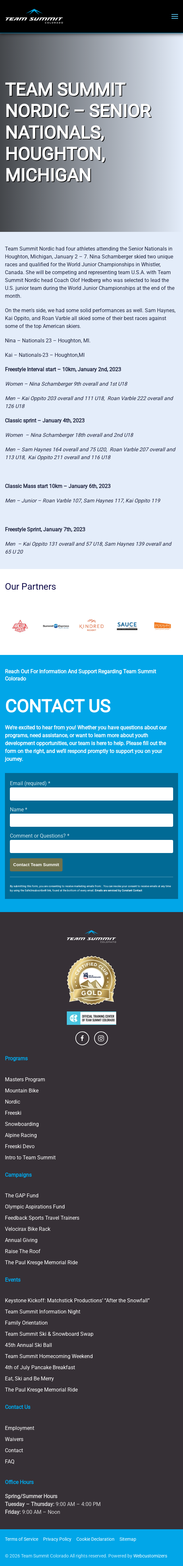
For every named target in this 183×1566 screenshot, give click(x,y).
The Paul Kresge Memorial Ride (41, 1262)
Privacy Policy (57, 1539)
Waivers (14, 1439)
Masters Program (25, 1079)
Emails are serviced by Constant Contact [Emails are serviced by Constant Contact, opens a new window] (118, 890)
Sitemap (127, 1539)
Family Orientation (26, 1323)
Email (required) (30, 783)
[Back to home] (34, 16)
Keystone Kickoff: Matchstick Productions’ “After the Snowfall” (77, 1300)
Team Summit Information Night (42, 1312)
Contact (14, 1450)
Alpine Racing (21, 1135)
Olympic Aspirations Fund (35, 1207)
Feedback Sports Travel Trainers (42, 1218)
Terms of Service (21, 1539)
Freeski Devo (20, 1146)
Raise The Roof (22, 1251)
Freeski (13, 1113)
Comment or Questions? (39, 836)
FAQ (9, 1461)
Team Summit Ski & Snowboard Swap (49, 1334)
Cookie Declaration (95, 1539)
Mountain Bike (22, 1091)
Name (18, 809)
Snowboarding (22, 1124)
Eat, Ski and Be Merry (29, 1378)
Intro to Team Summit (30, 1157)
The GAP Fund (22, 1195)
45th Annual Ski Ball (28, 1345)
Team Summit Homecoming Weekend (49, 1356)
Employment (19, 1428)
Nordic (12, 1102)
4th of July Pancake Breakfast (40, 1367)
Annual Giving (21, 1240)
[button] (174, 16)
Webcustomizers (150, 1555)
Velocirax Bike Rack (27, 1229)
